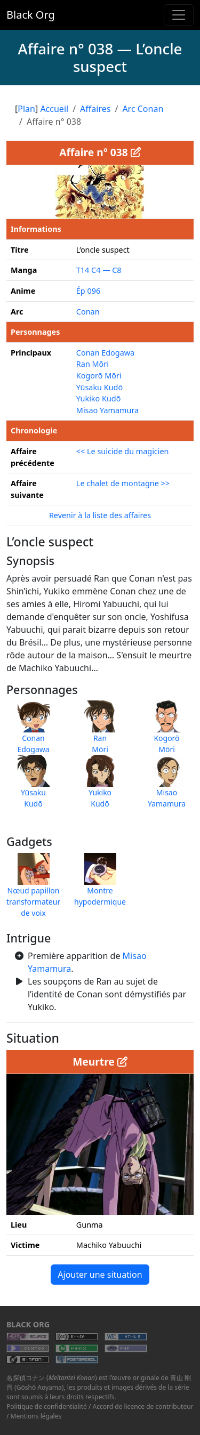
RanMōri (100, 732)
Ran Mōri (92, 364)
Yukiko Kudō (98, 398)
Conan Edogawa (105, 353)
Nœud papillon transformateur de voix (33, 890)
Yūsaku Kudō (99, 387)
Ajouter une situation (100, 1274)
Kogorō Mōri (99, 375)
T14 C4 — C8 (99, 270)
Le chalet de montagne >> (123, 483)
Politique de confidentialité (46, 1406)
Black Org (30, 14)
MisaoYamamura (167, 787)
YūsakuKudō (34, 787)
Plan (26, 109)
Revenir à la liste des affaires (100, 515)
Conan (88, 312)
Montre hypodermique (100, 885)
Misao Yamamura (107, 410)
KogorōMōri (167, 732)
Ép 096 (88, 291)
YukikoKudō (100, 787)
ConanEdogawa (33, 732)
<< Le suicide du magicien (122, 451)
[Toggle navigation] (179, 15)
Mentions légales (36, 1416)
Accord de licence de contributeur (143, 1406)
